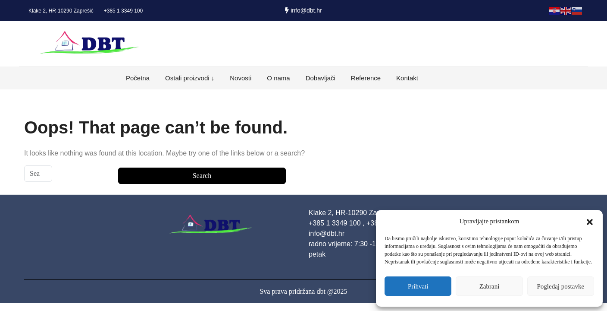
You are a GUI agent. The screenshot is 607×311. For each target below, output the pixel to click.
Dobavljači (320, 78)
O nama (278, 78)
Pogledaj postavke (561, 286)
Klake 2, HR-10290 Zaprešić (61, 11)
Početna (138, 78)
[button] (589, 221)
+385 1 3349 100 (123, 11)
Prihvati (418, 286)
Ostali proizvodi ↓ (189, 78)
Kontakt (407, 78)
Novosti (240, 78)
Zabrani (489, 286)
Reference (366, 78)
